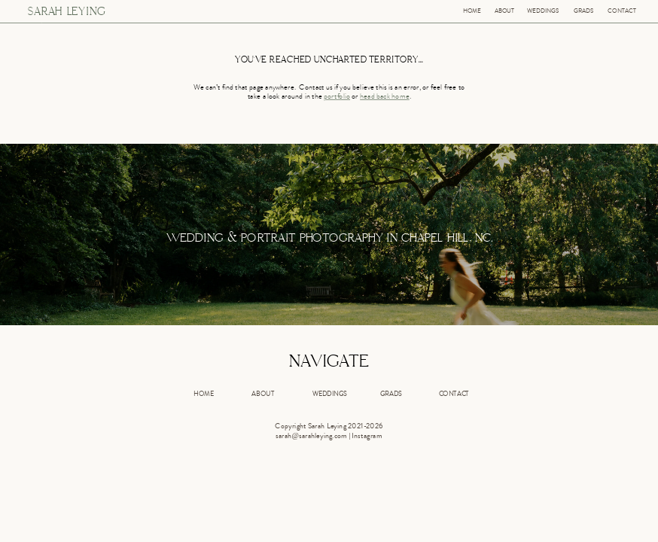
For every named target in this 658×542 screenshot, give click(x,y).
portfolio (337, 97)
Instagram (367, 436)
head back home (385, 97)
